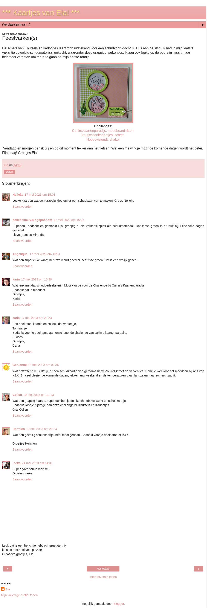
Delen (9, 171)
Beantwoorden (22, 206)
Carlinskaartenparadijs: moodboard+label (103, 131)
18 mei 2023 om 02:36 (43, 365)
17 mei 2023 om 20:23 (36, 318)
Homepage (103, 568)
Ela (7, 589)
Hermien (18, 429)
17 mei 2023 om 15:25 (68, 220)
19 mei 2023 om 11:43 (38, 394)
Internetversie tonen (103, 577)
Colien (17, 394)
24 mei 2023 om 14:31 (37, 463)
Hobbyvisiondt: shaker (103, 139)
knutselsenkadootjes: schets (103, 135)
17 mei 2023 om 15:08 (39, 194)
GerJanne (19, 365)
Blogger (118, 603)
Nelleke (17, 194)
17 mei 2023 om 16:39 (36, 279)
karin (16, 279)
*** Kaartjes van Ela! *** (41, 13)
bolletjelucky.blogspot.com (32, 220)
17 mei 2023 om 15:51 (45, 254)
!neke (16, 463)
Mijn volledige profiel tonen (19, 595)
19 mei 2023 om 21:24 (41, 429)
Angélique (20, 254)
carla (16, 318)
